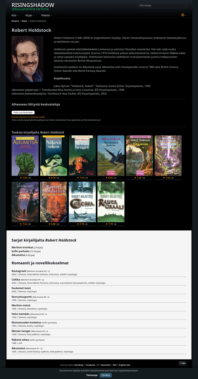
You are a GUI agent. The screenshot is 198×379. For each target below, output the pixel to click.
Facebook (90, 364)
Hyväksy (106, 375)
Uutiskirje (79, 364)
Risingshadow (33, 6)
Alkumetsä (18, 255)
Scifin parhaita (20, 251)
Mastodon (106, 364)
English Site (124, 364)
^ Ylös (182, 363)
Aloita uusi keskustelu (23, 112)
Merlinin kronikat (22, 247)
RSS (114, 364)
